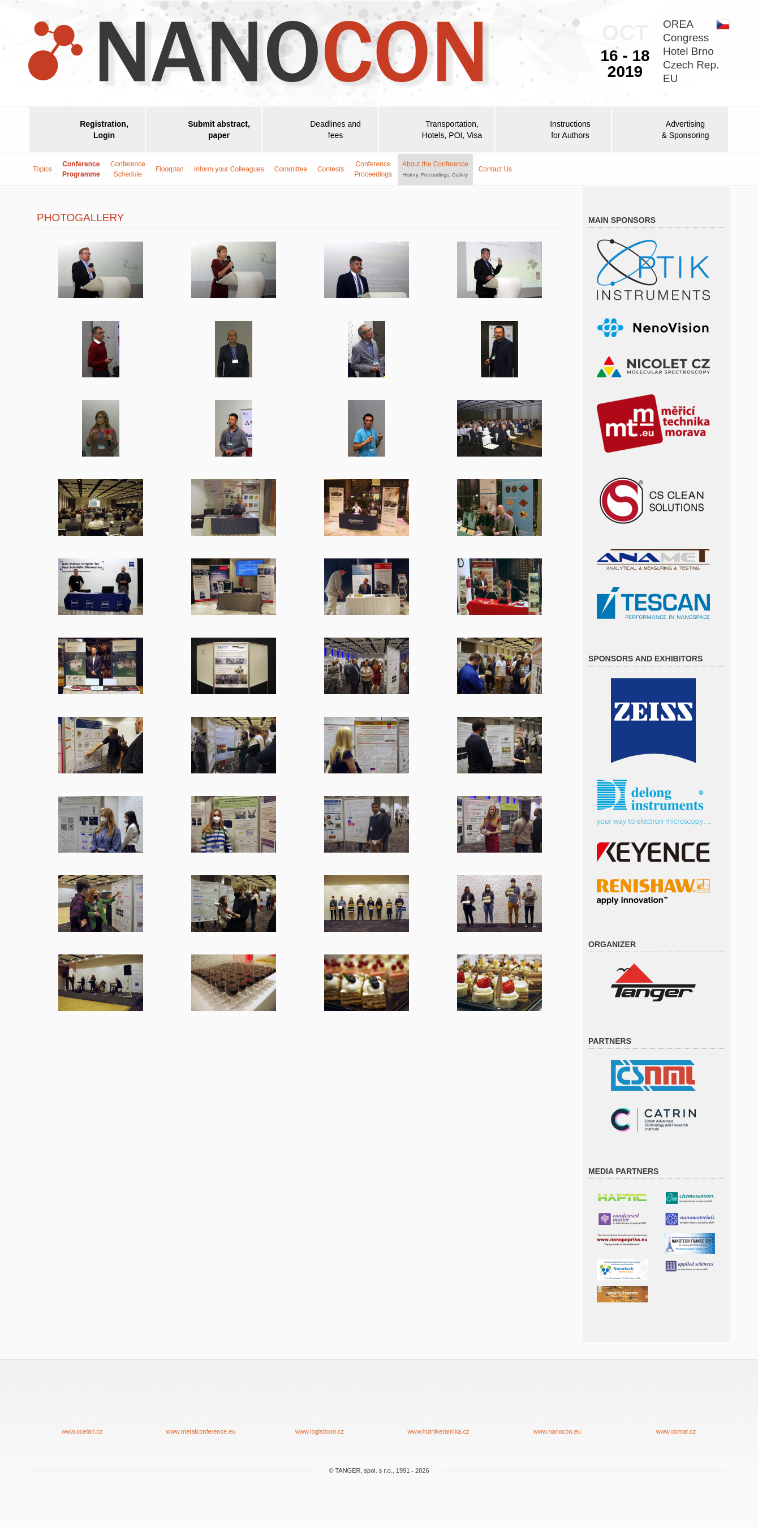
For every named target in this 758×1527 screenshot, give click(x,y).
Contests (330, 169)
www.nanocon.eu (557, 1406)
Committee (290, 169)
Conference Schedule (127, 169)
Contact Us (495, 169)
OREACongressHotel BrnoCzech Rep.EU (691, 51)
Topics (42, 169)
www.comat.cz (676, 1406)
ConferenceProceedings (373, 169)
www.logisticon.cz (319, 1406)
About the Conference (435, 168)
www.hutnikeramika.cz (438, 1406)
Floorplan (170, 169)
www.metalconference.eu (201, 1406)
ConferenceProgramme (81, 169)
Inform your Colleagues (229, 169)
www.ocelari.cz (82, 1406)
